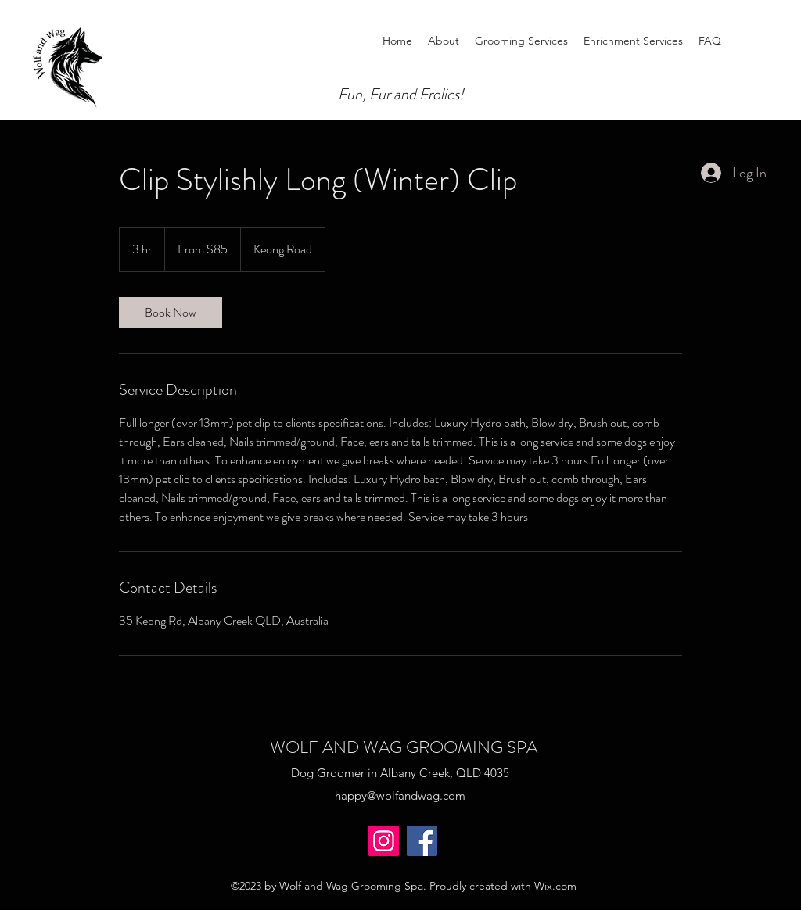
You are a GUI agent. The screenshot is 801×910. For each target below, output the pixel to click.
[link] (170, 312)
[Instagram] (383, 841)
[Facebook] (422, 841)
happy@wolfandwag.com (400, 795)
